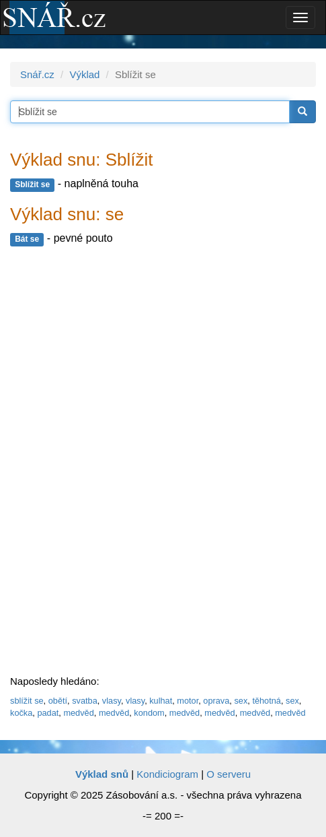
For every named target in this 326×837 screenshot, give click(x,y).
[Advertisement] (111, 461)
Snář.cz (37, 74)
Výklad (84, 74)
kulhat (160, 701)
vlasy (111, 701)
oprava (216, 701)
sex (240, 701)
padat (47, 713)
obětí (57, 701)
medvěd (78, 713)
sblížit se (27, 701)
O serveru (228, 774)
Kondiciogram (167, 774)
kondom (149, 713)
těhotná (266, 701)
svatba (84, 701)
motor (187, 701)
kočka (21, 713)
